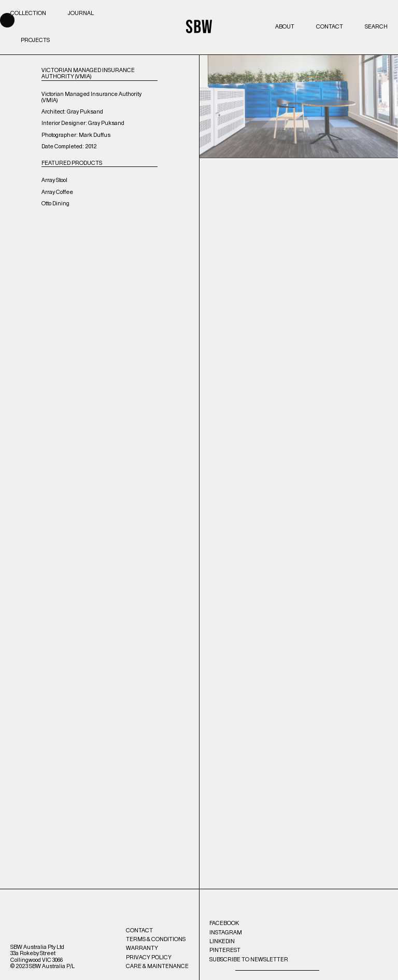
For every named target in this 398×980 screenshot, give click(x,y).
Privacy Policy (149, 957)
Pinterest (224, 950)
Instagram (225, 932)
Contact (329, 27)
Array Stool (54, 180)
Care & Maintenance (157, 966)
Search (376, 27)
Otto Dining (55, 203)
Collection (28, 13)
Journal (81, 13)
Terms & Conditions (156, 939)
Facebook (224, 923)
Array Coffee (57, 192)
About (284, 27)
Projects (35, 40)
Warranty (142, 948)
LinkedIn (222, 941)
